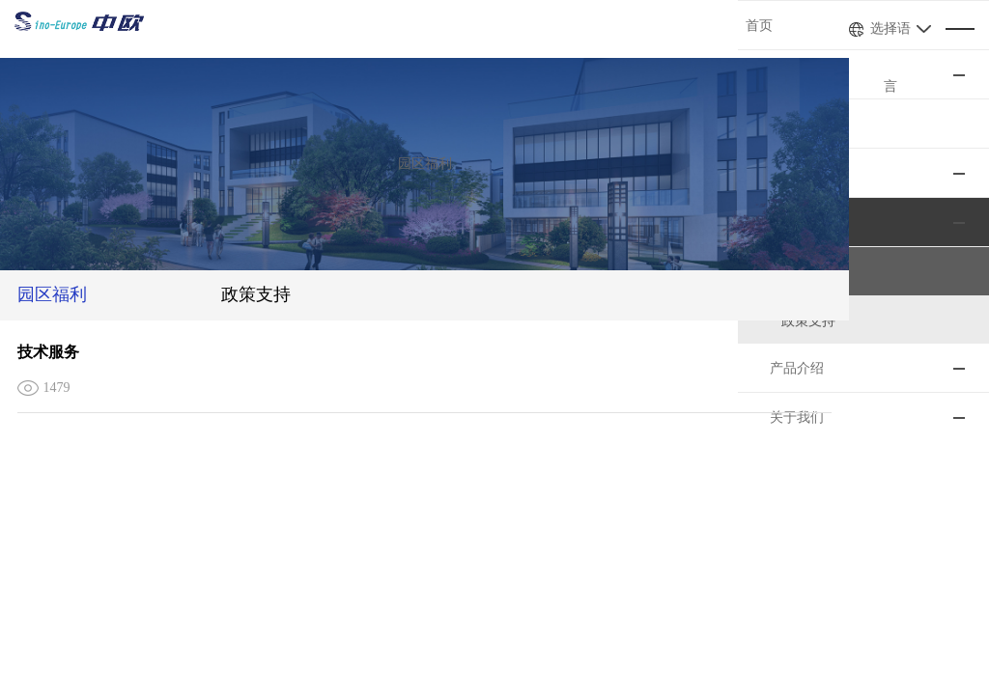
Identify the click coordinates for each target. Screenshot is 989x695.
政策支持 (291, 294)
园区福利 (54, 294)
